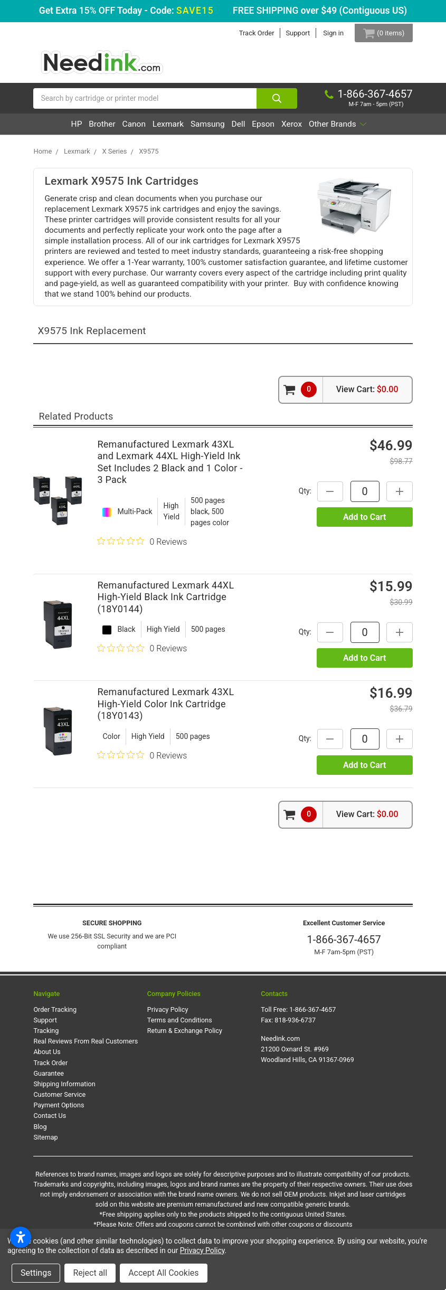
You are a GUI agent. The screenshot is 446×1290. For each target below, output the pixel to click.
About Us (46, 1079)
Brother (110, 130)
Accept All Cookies (163, 1273)
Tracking (46, 1057)
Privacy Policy (167, 1036)
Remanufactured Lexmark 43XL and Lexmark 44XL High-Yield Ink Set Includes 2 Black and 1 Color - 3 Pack (169, 488)
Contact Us (49, 1142)
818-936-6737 (295, 1046)
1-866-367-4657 (344, 966)
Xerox (357, 130)
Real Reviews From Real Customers (85, 1067)
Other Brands (219, 151)
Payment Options (58, 1131)
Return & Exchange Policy (184, 1057)
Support (290, 33)
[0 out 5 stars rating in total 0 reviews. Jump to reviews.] (142, 568)
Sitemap (45, 1164)
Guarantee (48, 1100)
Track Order (249, 33)
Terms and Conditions (179, 1046)
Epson (319, 130)
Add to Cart (364, 543)
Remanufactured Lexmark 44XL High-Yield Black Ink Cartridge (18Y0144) (165, 623)
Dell (285, 130)
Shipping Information (64, 1110)
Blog (39, 1153)
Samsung (244, 130)
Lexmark (195, 130)
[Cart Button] (379, 33)
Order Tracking (55, 1036)
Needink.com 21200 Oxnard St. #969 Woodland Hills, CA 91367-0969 (307, 1075)
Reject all (90, 1273)
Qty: (304, 517)
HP (75, 130)
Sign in (325, 33)
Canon (151, 130)
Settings (36, 1273)
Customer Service (59, 1121)
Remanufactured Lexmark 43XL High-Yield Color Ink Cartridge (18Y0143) (165, 730)
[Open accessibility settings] (20, 1237)
